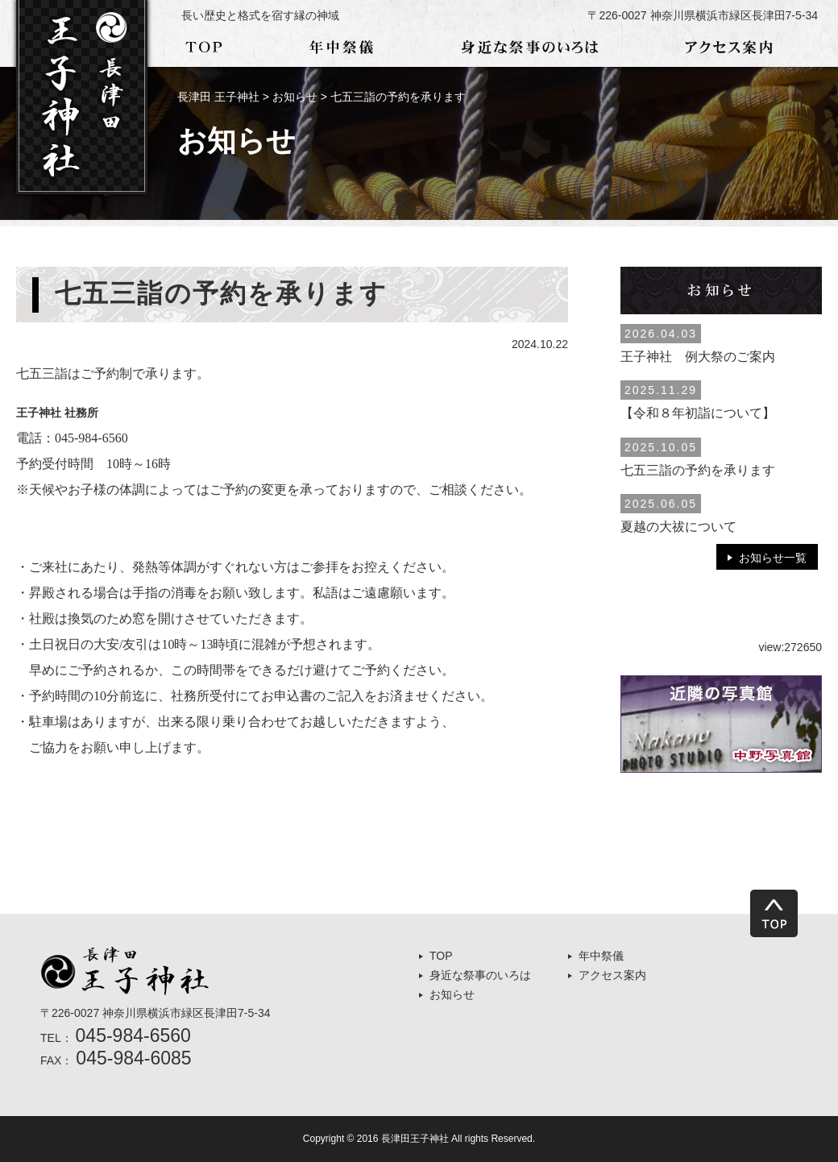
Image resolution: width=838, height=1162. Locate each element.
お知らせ (452, 994)
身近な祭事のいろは (480, 975)
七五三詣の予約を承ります (697, 470)
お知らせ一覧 (773, 557)
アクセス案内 (612, 975)
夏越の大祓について (678, 526)
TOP (441, 955)
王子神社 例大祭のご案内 (697, 356)
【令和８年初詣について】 (697, 413)
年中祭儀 (601, 955)
